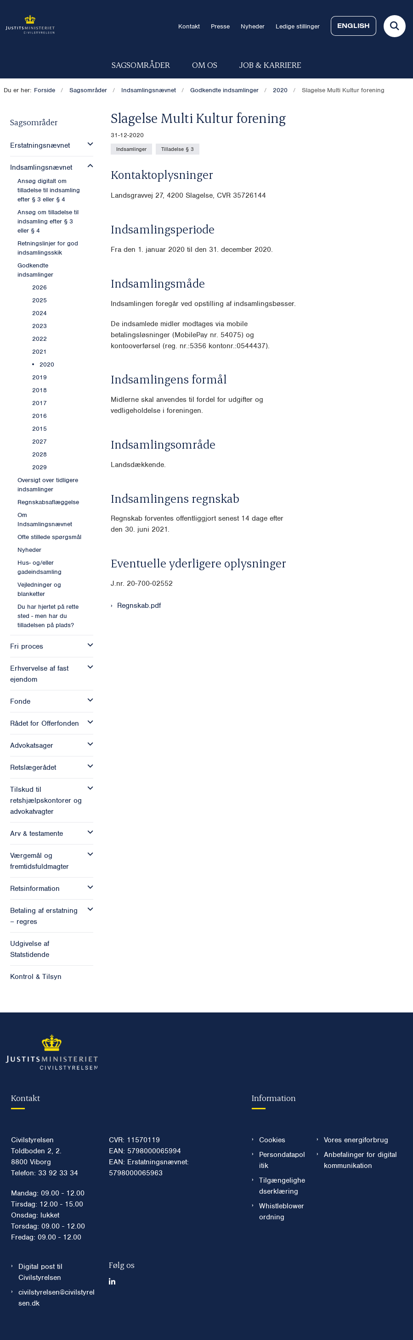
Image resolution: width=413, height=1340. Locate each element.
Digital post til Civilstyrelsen (40, 1272)
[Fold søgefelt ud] (395, 26)
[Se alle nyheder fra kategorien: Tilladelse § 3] (177, 149)
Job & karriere (270, 64)
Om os (204, 64)
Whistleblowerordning (281, 1211)
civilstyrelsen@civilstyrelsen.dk (56, 1298)
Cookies (272, 1140)
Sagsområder (141, 64)
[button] (88, 144)
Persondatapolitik (282, 1160)
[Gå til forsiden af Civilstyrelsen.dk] (27, 26)
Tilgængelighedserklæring (282, 1186)
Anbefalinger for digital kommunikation (360, 1160)
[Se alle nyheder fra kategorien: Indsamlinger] (131, 149)
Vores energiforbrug (356, 1140)
